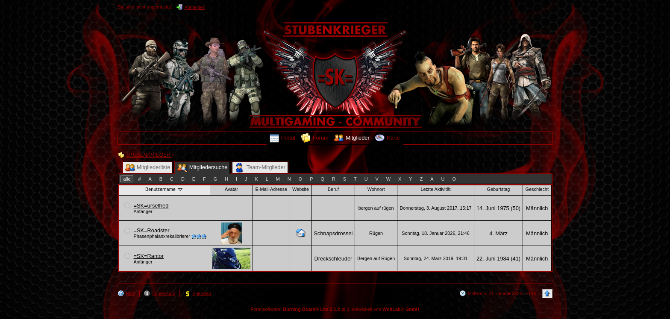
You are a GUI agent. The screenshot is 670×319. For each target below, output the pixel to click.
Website (300, 189)
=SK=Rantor (149, 256)
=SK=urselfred (151, 205)
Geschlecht (537, 189)
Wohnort (376, 189)
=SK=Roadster (152, 230)
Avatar (231, 189)
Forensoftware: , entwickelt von (335, 309)
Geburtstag (498, 189)
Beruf (333, 189)
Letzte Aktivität (435, 189)
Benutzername (164, 189)
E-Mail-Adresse (271, 189)
